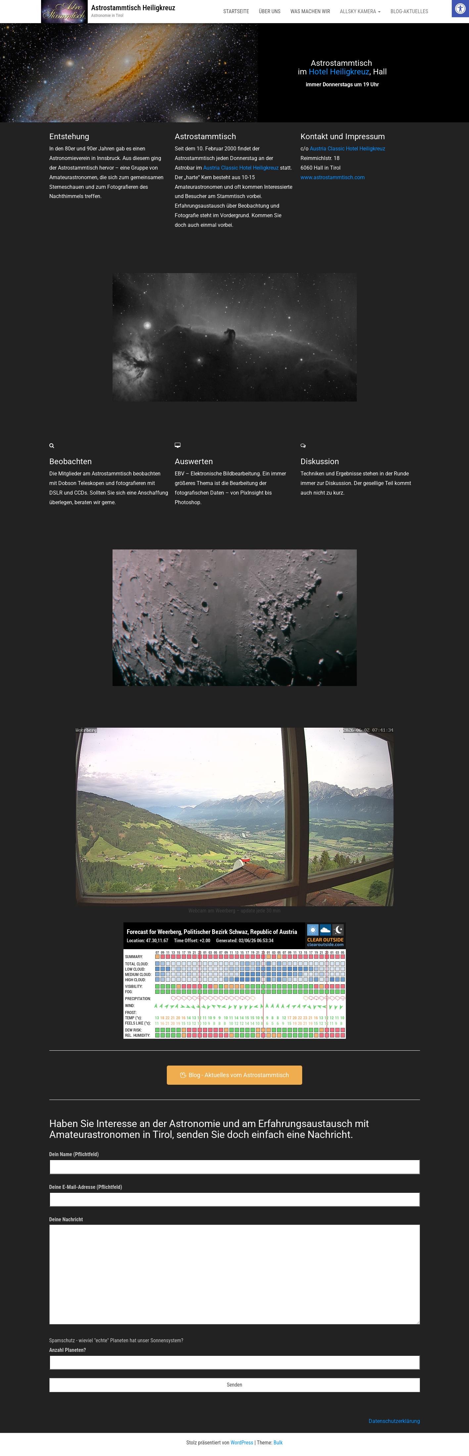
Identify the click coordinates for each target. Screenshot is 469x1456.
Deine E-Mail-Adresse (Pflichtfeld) (234, 1193)
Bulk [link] (278, 1442)
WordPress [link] (242, 1442)
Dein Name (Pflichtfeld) (234, 1160)
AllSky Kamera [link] (360, 11)
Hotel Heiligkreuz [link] (339, 71)
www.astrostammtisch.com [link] (333, 177)
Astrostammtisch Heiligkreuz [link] (133, 8)
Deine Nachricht (234, 1272)
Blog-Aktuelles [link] (409, 11)
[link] (460, 8)
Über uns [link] (269, 11)
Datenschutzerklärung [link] (394, 1421)
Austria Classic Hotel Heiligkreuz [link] (241, 168)
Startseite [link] (236, 11)
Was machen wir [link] (310, 11)
